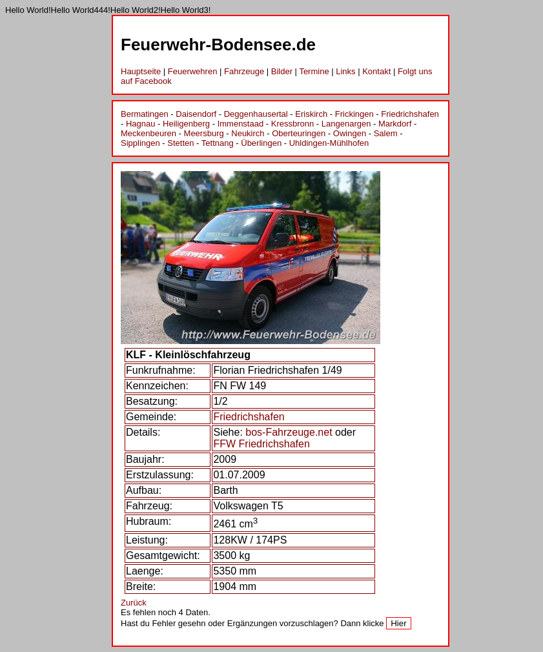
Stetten (180, 143)
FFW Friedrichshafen (261, 443)
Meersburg (204, 133)
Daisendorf (196, 114)
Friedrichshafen (410, 114)
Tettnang (217, 143)
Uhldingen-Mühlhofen (329, 143)
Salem (386, 133)
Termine (314, 71)
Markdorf (394, 123)
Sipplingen (140, 143)
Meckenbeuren (148, 133)
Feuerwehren (193, 71)
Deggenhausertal (256, 114)
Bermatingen (145, 114)
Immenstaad (241, 123)
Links (345, 71)
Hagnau (141, 123)
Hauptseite (141, 71)
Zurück (134, 602)
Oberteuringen (298, 133)
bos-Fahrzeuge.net (288, 432)
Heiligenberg (186, 123)
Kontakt (376, 71)
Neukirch (247, 133)
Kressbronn (292, 123)
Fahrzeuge (244, 71)
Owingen (349, 133)
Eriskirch (311, 114)
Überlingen (261, 143)
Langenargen (346, 123)
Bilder (281, 71)
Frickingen (354, 114)
